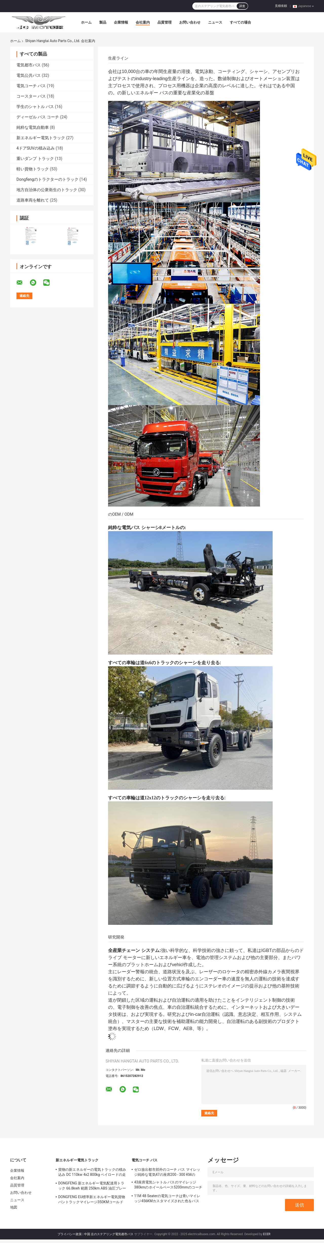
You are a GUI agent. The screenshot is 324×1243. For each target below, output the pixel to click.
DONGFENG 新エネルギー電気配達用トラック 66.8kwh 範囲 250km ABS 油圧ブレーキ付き (92, 1186)
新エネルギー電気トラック (40, 137)
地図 (13, 1207)
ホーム (86, 22)
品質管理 (164, 22)
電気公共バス (28, 75)
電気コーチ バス (31, 85)
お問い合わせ (189, 22)
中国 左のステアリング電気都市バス (108, 1234)
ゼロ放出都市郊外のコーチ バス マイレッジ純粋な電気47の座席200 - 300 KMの (167, 1172)
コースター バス (31, 96)
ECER (266, 1234)
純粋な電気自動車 (32, 127)
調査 (242, 6)
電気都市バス (28, 65)
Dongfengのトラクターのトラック (47, 179)
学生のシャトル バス (35, 106)
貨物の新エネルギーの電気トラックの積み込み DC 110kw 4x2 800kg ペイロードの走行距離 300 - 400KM (92, 1172)
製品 (102, 22)
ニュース (215, 22)
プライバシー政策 (69, 1234)
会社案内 (143, 22)
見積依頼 (281, 6)
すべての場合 (240, 22)
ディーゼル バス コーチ (37, 117)
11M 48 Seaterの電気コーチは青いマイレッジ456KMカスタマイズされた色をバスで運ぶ (167, 1199)
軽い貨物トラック (32, 169)
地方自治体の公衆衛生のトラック (46, 189)
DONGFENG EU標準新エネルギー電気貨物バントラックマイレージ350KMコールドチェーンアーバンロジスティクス (91, 1200)
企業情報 (121, 22)
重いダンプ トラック (35, 158)
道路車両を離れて (32, 200)
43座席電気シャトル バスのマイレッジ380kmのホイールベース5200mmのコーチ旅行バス (168, 1185)
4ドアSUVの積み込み (35, 148)
